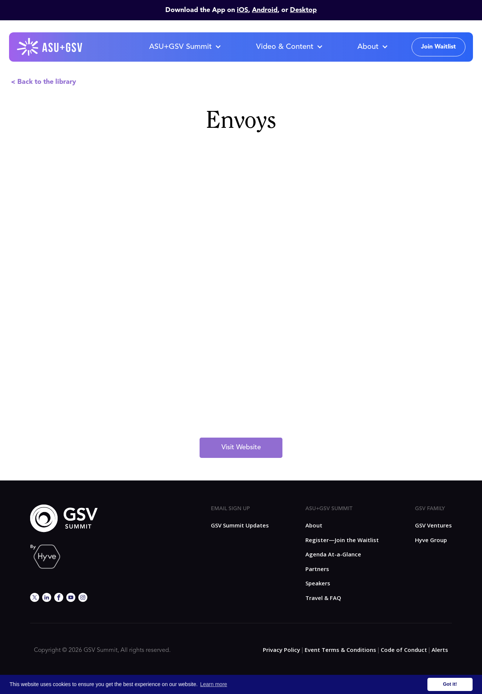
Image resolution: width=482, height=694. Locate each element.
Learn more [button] (213, 684)
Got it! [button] (450, 684)
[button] (185, 47)
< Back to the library (43, 82)
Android (265, 10)
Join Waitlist (438, 47)
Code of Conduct (404, 649)
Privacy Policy (281, 649)
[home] (50, 47)
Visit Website (241, 447)
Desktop (303, 10)
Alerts (440, 649)
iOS (242, 10)
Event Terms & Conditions (340, 649)
